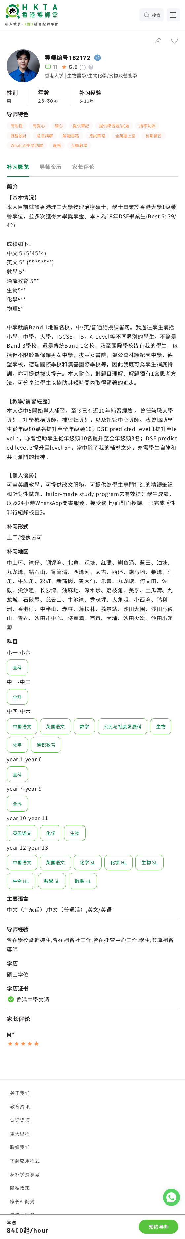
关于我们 (20, 1093)
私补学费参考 (25, 1174)
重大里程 (20, 1133)
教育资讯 (20, 1106)
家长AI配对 (22, 1201)
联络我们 (20, 1147)
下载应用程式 (25, 1160)
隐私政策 (20, 1187)
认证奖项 (20, 1120)
